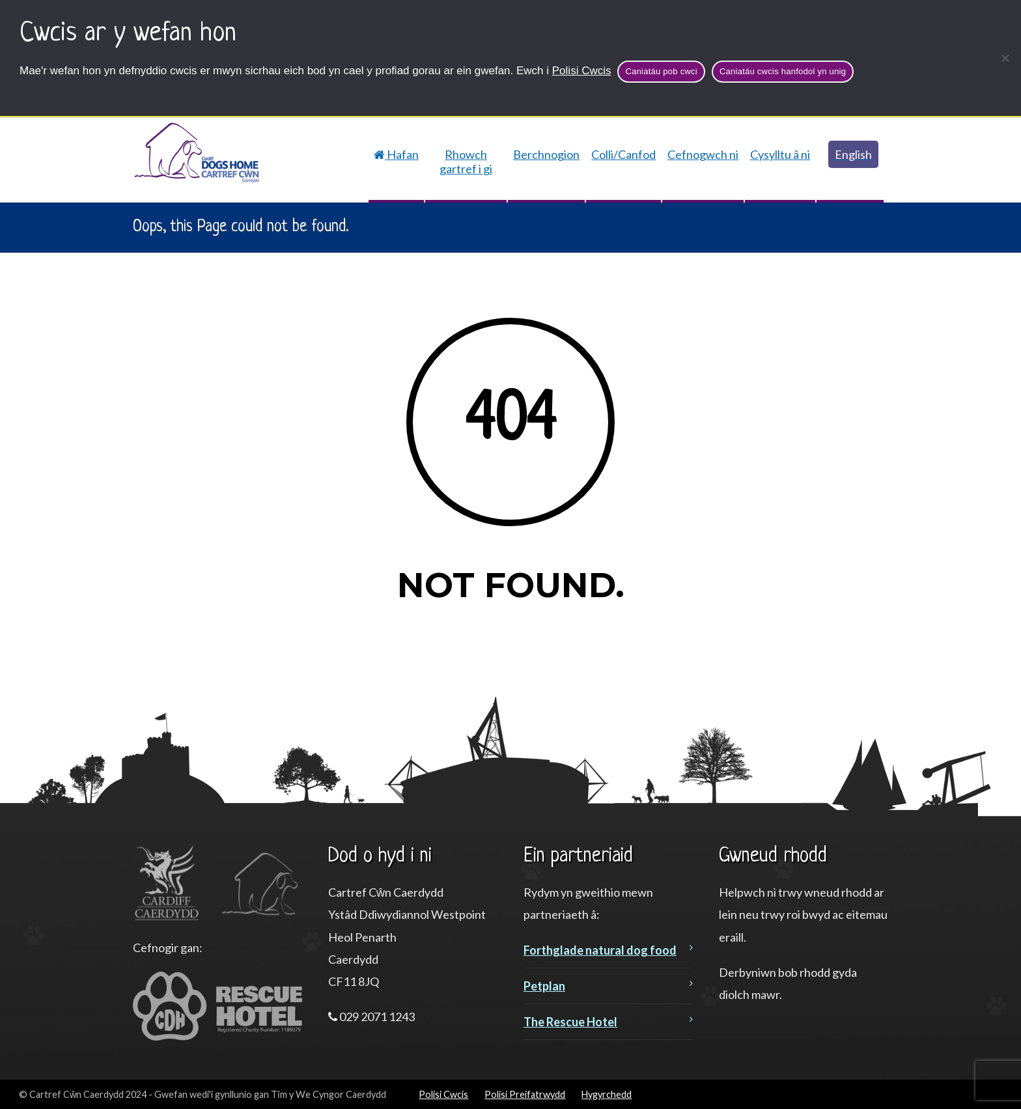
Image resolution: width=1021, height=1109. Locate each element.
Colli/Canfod (623, 154)
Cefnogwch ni (702, 154)
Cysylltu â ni (780, 154)
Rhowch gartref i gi (466, 161)
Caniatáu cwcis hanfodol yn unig (783, 71)
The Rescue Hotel (570, 1022)
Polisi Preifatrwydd (524, 1094)
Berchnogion (546, 154)
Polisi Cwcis (581, 70)
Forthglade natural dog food (600, 950)
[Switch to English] (850, 154)
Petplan (544, 986)
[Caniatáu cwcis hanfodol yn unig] (1004, 57)
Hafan (396, 154)
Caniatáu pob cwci (661, 71)
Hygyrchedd (606, 1094)
